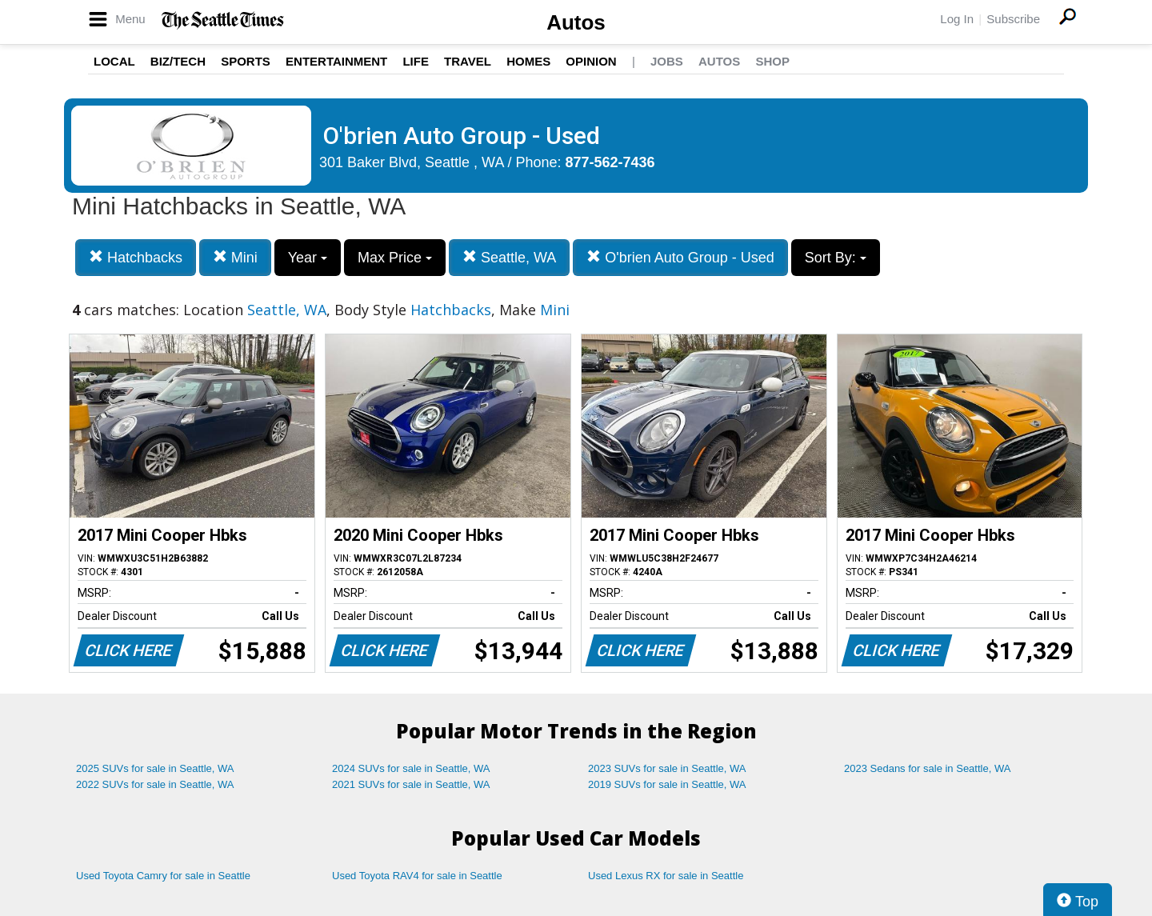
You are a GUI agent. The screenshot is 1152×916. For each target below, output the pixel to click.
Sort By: (835, 258)
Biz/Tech (178, 61)
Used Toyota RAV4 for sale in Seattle (417, 876)
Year (307, 258)
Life (415, 61)
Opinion (591, 61)
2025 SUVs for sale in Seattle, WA (155, 768)
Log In (957, 19)
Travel (467, 61)
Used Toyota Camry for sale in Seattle (163, 876)
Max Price (395, 258)
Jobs (666, 61)
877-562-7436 (610, 162)
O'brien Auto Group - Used (680, 257)
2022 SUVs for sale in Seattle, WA (155, 784)
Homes (528, 61)
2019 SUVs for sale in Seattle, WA (667, 784)
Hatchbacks (135, 257)
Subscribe (1013, 19)
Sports (245, 61)
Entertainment (336, 61)
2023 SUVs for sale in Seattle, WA (667, 768)
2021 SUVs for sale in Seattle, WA (411, 784)
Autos (576, 22)
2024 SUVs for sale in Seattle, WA (411, 768)
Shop (772, 61)
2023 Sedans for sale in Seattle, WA (927, 768)
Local (114, 61)
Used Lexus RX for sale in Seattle (665, 876)
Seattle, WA (509, 257)
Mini (235, 257)
